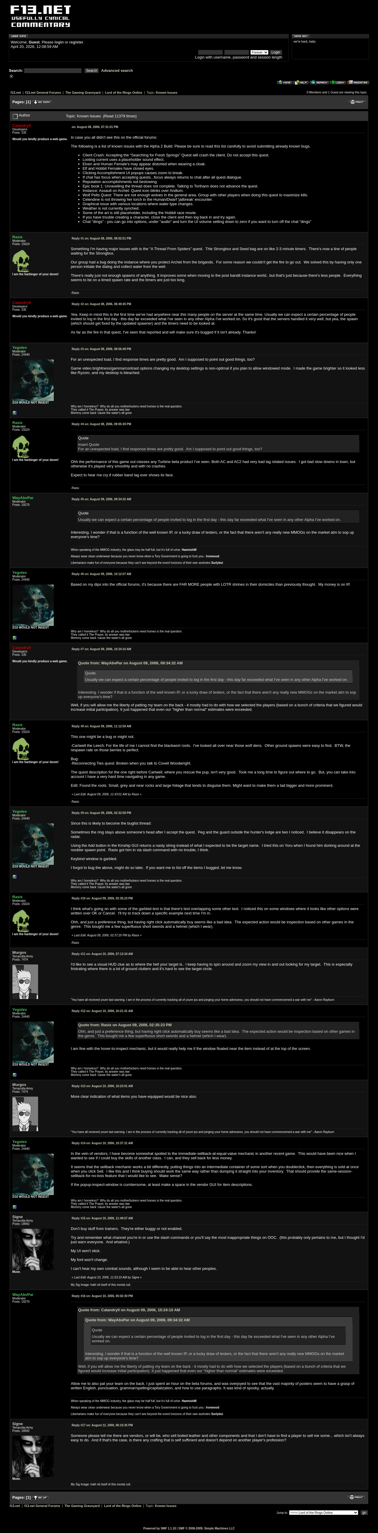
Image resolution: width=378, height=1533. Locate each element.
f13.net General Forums (43, 92)
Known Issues (166, 92)
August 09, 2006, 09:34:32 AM (101, 499)
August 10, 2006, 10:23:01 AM (102, 1086)
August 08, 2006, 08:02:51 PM (101, 238)
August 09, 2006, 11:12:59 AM (101, 726)
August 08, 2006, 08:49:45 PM (101, 304)
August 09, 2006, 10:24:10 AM (101, 649)
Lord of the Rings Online (123, 92)
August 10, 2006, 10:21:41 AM (102, 1011)
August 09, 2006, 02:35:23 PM (102, 898)
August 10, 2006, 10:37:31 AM (102, 1143)
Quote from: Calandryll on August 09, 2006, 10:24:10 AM (129, 1310)
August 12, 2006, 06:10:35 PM (102, 1425)
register (76, 42)
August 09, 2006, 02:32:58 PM (101, 813)
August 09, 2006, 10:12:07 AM (101, 574)
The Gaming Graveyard (82, 92)
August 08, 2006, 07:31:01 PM (95, 127)
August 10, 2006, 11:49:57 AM (102, 1218)
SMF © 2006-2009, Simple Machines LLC (206, 1528)
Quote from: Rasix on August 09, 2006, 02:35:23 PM (125, 1025)
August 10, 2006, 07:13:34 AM (102, 954)
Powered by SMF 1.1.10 (159, 1528)
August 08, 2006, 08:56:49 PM (101, 349)
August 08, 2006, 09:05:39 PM (101, 424)
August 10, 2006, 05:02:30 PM (102, 1296)
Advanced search (117, 70)
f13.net (16, 92)
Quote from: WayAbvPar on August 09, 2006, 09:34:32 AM (130, 663)
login (59, 42)
